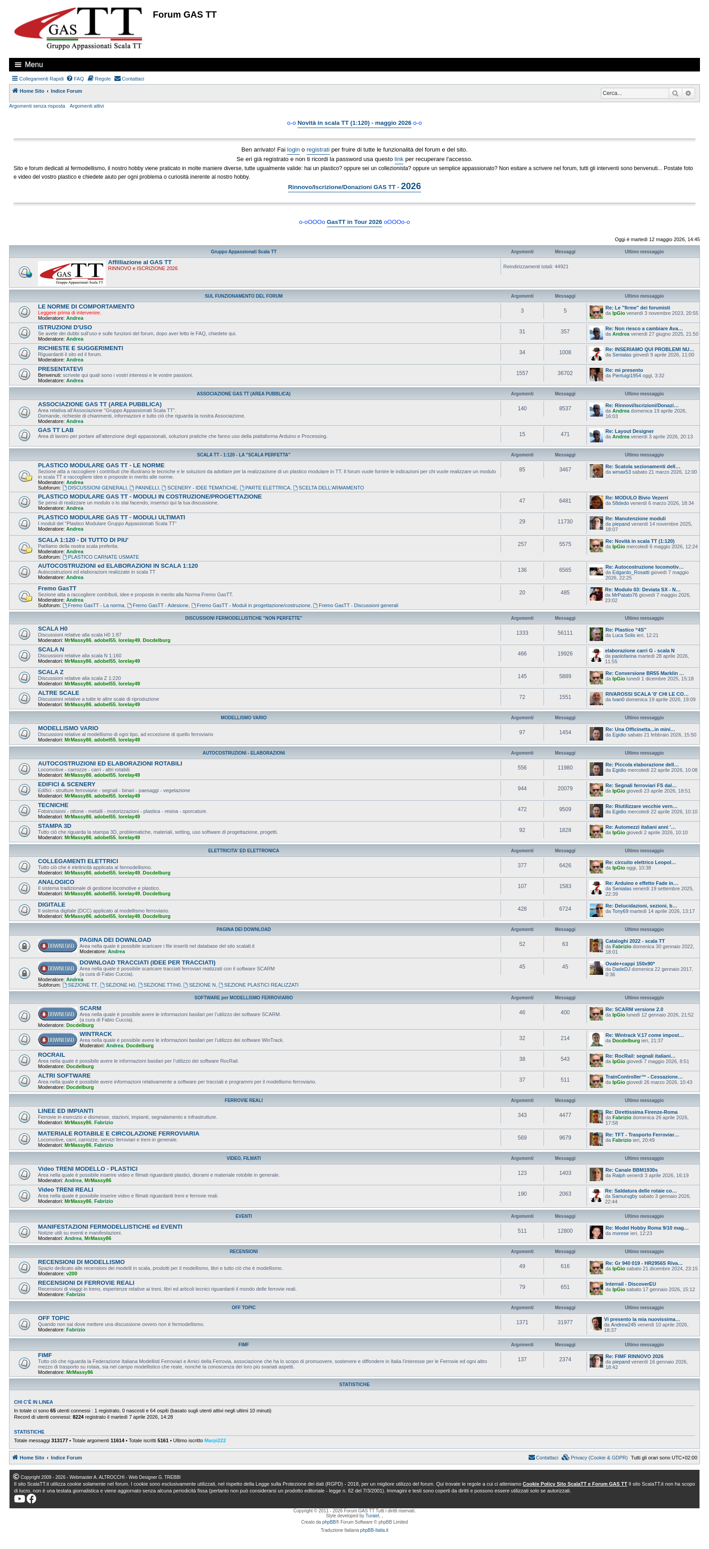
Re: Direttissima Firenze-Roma (641, 1112)
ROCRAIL (51, 1054)
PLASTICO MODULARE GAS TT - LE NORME (101, 465)
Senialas (621, 354)
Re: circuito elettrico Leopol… (640, 862)
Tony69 (620, 911)
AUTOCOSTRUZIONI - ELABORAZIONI (244, 753)
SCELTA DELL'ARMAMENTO (328, 487)
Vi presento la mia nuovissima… (642, 1319)
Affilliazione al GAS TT (140, 262)
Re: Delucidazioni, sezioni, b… (641, 905)
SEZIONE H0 (117, 985)
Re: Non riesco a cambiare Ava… (644, 328)
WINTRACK (96, 1034)
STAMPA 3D (54, 825)
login (293, 149)
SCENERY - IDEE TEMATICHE (199, 487)
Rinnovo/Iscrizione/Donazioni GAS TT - (354, 186)
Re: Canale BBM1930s (631, 1170)
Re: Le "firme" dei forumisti (637, 307)
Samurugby (624, 1196)
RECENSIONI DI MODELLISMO (81, 1262)
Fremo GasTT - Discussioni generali (355, 605)
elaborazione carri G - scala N (640, 650)
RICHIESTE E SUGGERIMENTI (80, 348)
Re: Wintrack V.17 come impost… (644, 1035)
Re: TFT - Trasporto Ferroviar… (642, 1134)
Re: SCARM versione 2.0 (634, 1009)
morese (620, 1233)
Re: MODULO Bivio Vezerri (636, 497)
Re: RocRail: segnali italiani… (640, 1056)
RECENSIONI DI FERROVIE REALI (86, 1282)
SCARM (90, 1008)
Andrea (74, 318)
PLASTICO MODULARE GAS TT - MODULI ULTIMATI (111, 517)
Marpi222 (215, 1440)
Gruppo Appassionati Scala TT (243, 251)
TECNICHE (53, 805)
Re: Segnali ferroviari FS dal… (641, 785)
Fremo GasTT (57, 588)
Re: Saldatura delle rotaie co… (641, 1190)
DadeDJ (621, 969)
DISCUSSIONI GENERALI (94, 487)
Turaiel (372, 1515)
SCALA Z (51, 672)
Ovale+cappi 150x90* (630, 963)
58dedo (620, 503)
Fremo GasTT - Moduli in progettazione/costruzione (251, 605)
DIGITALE (52, 904)
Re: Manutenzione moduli (635, 518)
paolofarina (624, 656)
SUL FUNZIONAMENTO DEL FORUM (244, 296)
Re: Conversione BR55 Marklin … (644, 673)
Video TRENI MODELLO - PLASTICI (87, 1168)
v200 (71, 1273)
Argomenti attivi (87, 106)
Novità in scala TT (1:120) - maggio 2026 (354, 122)
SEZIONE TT (79, 985)
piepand (621, 524)
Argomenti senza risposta (37, 106)
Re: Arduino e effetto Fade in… (641, 883)
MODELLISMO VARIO (243, 717)
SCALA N (51, 649)
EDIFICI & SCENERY (66, 784)
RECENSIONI (244, 1251)
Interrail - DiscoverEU (630, 1284)
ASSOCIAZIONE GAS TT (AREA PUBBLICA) (243, 393)
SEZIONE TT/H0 (159, 985)
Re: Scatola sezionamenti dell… (643, 466)
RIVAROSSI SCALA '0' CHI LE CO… (647, 694)
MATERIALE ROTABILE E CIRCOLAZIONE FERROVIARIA (118, 1133)
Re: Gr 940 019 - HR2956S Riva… (644, 1263)
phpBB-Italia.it (374, 1530)
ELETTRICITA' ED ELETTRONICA (243, 850)
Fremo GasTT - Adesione (158, 605)
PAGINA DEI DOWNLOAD (244, 929)
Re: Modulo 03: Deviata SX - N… (643, 589)
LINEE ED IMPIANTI (65, 1110)
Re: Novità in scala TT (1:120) (640, 541)
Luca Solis (623, 635)
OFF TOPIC (243, 1307)
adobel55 (105, 640)
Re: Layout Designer (629, 431)
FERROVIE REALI (244, 1100)
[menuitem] (75, 78)
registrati (318, 149)
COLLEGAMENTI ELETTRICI (78, 861)
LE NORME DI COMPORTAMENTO (86, 306)
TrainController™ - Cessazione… (644, 1076)
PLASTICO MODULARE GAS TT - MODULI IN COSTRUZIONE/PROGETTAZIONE (150, 496)
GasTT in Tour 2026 (354, 222)
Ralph (618, 1175)
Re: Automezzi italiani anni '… (640, 827)
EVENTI (244, 1216)
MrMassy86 (78, 640)
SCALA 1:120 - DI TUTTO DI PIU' (83, 540)
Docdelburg (156, 640)
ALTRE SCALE (58, 692)
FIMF (243, 1344)
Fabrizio (621, 946)
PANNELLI (144, 487)
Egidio (619, 734)
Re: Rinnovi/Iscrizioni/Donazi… (642, 405)
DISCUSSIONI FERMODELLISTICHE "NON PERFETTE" (244, 618)
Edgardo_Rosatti (630, 572)
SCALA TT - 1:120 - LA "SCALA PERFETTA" (244, 454)
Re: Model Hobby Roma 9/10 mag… (647, 1228)
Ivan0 (618, 699)
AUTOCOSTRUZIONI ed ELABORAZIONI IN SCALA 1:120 (118, 565)
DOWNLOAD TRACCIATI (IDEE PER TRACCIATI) (148, 962)
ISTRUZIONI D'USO (65, 327)
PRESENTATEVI (60, 369)
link (399, 159)
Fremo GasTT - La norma (93, 605)
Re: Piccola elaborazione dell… (642, 764)
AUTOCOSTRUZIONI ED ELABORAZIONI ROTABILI (110, 763)
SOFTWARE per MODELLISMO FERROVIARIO (243, 997)
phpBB (329, 1522)
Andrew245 (623, 1324)
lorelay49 (129, 640)
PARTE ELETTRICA (265, 487)
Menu (34, 64)
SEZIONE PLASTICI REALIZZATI (258, 985)
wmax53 (621, 472)
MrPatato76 (625, 595)
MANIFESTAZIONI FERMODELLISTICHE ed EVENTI (110, 1226)
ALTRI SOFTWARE (64, 1075)
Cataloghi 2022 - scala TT (635, 941)
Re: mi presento (624, 370)
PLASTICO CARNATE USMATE (100, 557)
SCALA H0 (52, 628)
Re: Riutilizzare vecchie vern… (641, 806)
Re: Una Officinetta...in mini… (640, 729)
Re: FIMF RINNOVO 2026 (634, 1356)
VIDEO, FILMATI (243, 1158)
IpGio (618, 313)
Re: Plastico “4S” (625, 629)
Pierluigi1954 (626, 375)
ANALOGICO (56, 882)
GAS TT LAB (56, 430)
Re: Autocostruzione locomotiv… (644, 567)
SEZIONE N (199, 985)
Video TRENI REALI (65, 1189)
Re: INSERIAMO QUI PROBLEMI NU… (650, 349)
